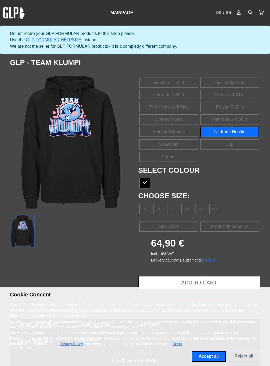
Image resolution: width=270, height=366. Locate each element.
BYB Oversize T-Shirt (168, 107)
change (209, 260)
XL (187, 208)
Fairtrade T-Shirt (168, 94)
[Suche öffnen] (250, 13)
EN (228, 13)
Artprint (169, 156)
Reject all (243, 356)
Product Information (229, 226)
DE (218, 13)
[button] (261, 13)
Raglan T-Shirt (229, 107)
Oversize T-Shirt (229, 94)
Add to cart (199, 282)
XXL (201, 208)
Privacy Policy (71, 344)
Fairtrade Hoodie (229, 132)
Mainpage (121, 12)
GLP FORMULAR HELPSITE (53, 40)
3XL (214, 208)
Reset (177, 344)
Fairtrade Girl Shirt (229, 119)
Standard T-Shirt (168, 82)
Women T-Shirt (168, 119)
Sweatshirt (169, 144)
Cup (229, 144)
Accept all (209, 356)
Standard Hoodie (168, 131)
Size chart (168, 226)
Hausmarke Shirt (229, 82)
